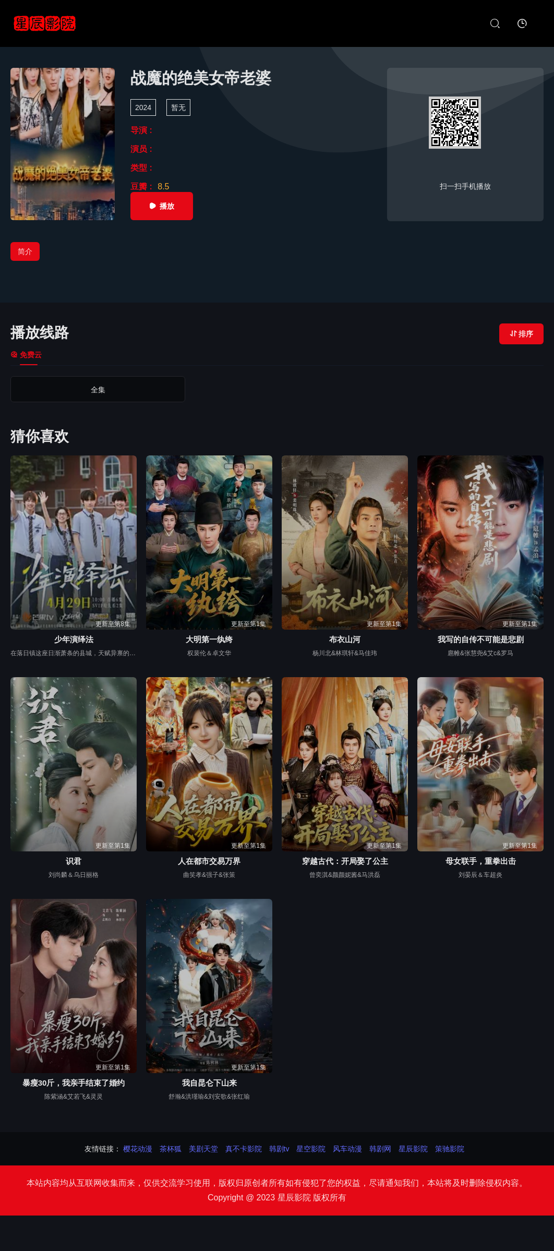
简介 (25, 251)
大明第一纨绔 (209, 639)
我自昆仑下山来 (209, 1082)
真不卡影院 (243, 1149)
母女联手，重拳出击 (480, 861)
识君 (73, 861)
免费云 (26, 355)
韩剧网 (380, 1149)
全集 (62, 390)
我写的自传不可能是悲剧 (481, 639)
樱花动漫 (137, 1149)
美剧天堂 (203, 1149)
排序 (521, 334)
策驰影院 (449, 1149)
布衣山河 (344, 639)
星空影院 (311, 1149)
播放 (161, 206)
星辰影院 (413, 1149)
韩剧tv (279, 1149)
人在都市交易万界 (209, 861)
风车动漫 (347, 1149)
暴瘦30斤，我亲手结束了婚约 (73, 1082)
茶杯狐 (171, 1149)
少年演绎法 (73, 639)
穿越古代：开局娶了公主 (345, 861)
